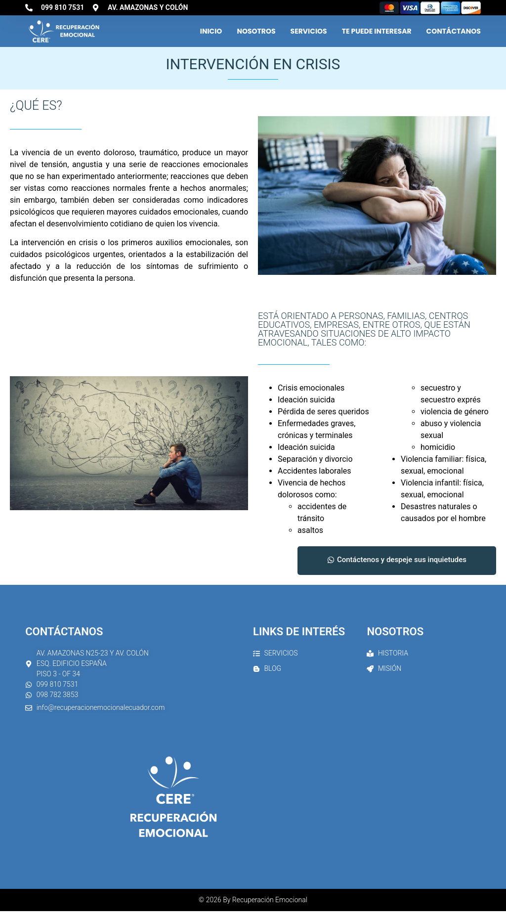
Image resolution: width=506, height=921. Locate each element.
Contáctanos (453, 31)
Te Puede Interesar (377, 31)
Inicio (211, 31)
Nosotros (256, 31)
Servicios (309, 31)
